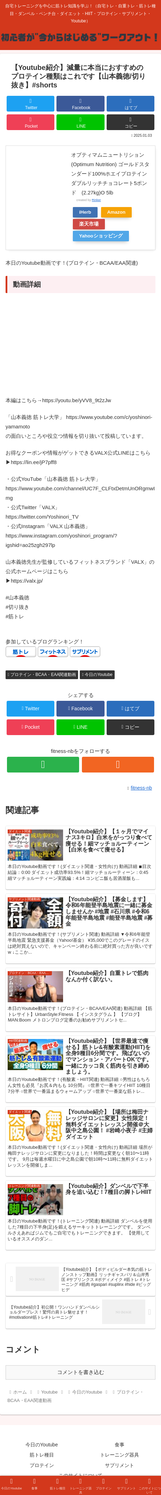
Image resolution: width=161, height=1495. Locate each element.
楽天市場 (89, 224)
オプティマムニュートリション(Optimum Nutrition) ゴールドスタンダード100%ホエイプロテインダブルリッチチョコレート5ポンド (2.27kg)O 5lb (110, 173)
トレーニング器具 (119, 1455)
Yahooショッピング (101, 236)
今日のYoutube (97, 674)
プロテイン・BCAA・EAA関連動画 (42, 674)
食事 (119, 1444)
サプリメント (119, 1465)
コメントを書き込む (80, 1372)
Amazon (116, 212)
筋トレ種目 (42, 1455)
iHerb (85, 212)
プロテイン (42, 1465)
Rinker (96, 200)
